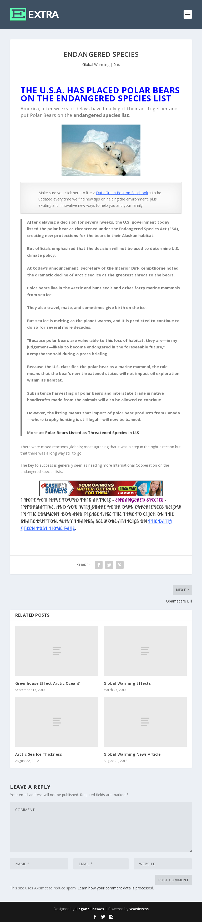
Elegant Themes (89, 908)
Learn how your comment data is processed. (116, 887)
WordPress (139, 908)
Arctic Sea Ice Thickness (38, 754)
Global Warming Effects (127, 683)
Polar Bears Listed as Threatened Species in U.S (92, 432)
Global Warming (95, 64)
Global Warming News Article (132, 754)
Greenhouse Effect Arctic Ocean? (47, 683)
